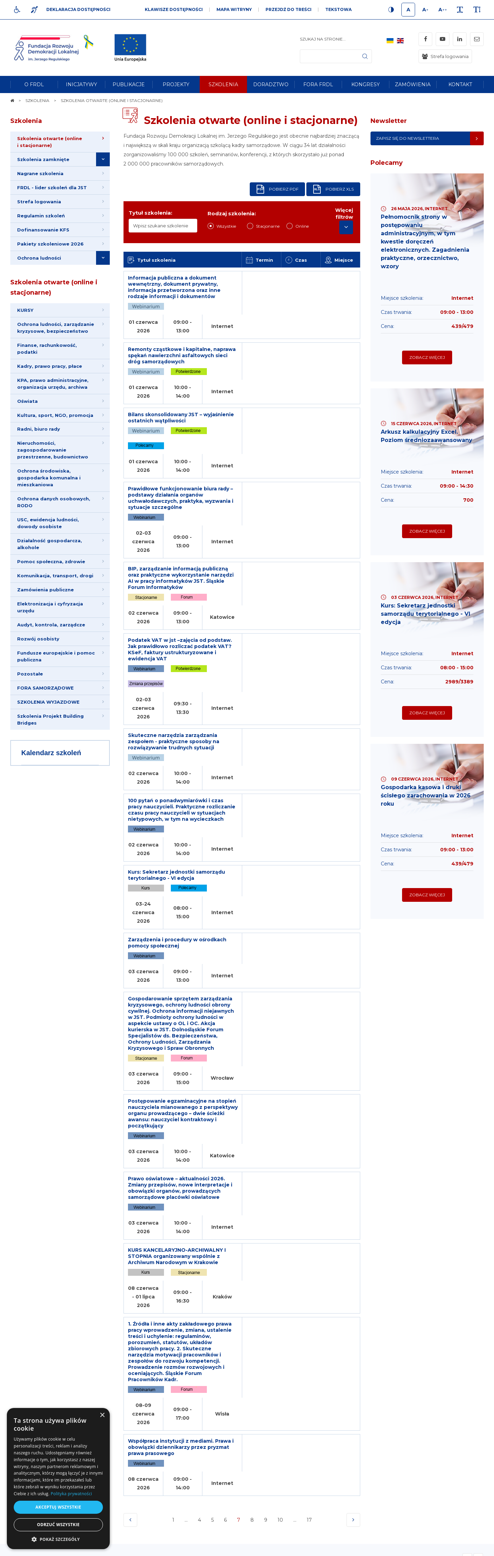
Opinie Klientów (52, 1137)
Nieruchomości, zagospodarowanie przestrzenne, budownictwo (52, 450)
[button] (58, 1539)
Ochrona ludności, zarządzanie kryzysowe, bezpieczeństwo (55, 327)
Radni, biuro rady (38, 429)
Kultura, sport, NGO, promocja (55, 415)
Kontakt (311, 1392)
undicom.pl (469, 1547)
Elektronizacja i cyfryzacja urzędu (50, 607)
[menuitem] (34, 84)
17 (310, 1096)
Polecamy (386, 163)
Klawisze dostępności (174, 9)
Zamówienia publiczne (45, 590)
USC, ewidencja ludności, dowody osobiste (48, 523)
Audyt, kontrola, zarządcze (51, 625)
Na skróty (26, 1392)
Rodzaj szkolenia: (232, 213)
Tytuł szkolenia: (150, 212)
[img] (130, 48)
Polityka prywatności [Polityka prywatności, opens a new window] (71, 1494)
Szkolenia (26, 121)
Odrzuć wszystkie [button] (58, 1524)
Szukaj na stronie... (323, 39)
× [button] (102, 1415)
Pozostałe (30, 674)
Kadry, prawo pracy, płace (49, 366)
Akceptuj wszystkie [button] (58, 1507)
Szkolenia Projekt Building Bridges (50, 720)
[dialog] (58, 1478)
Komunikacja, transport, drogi (55, 576)
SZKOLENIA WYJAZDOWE (48, 702)
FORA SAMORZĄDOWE (45, 688)
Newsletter (388, 121)
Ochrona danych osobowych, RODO (53, 502)
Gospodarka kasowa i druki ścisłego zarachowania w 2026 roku (426, 795)
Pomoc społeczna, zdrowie (51, 562)
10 (280, 1094)
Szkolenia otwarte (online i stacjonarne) (53, 287)
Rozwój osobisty (38, 639)
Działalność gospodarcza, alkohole (49, 544)
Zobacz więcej (427, 357)
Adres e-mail (218, 1475)
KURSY (25, 310)
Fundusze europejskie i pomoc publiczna (56, 656)
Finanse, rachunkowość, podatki (47, 348)
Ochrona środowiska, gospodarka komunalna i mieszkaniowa (49, 478)
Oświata (27, 401)
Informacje (124, 1392)
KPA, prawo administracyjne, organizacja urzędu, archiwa (53, 383)
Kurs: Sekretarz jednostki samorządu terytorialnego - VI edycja (425, 613)
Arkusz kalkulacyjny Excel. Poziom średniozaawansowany (427, 436)
